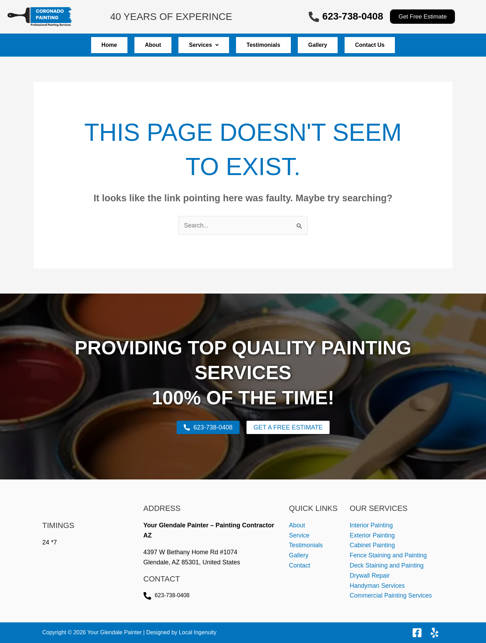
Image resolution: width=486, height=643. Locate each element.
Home (92, 45)
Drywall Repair (369, 575)
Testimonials (267, 45)
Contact (300, 565)
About (142, 45)
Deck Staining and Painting (387, 565)
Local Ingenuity (197, 632)
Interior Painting (371, 525)
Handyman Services (377, 585)
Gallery (328, 45)
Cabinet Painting (372, 545)
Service (299, 535)
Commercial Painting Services (391, 595)
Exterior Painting (372, 535)
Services (200, 45)
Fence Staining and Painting (388, 555)
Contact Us (387, 45)
